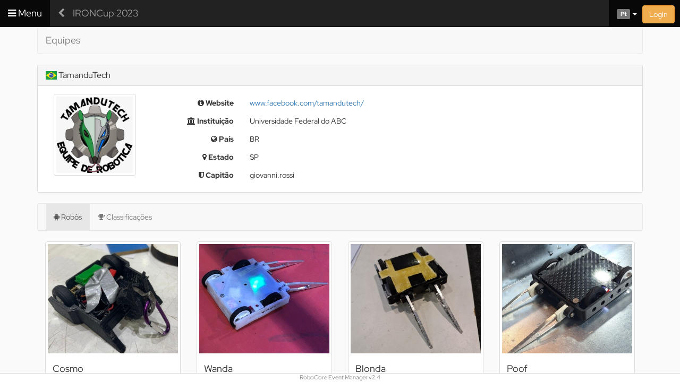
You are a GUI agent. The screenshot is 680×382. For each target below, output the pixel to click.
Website (216, 103)
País (222, 139)
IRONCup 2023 (105, 13)
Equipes (63, 40)
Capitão (216, 175)
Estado (218, 157)
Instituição (210, 121)
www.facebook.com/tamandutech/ (307, 103)
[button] (623, 13)
